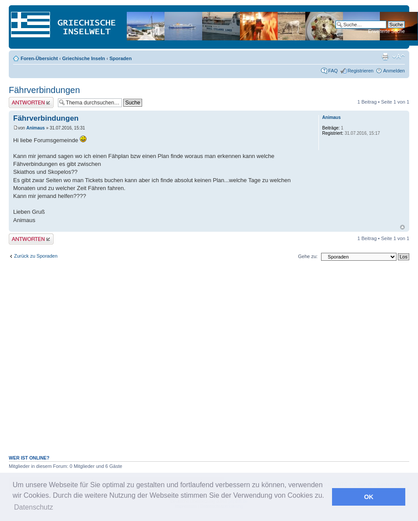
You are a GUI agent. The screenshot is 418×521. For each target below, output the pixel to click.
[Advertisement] (141, 363)
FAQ (333, 70)
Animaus (35, 128)
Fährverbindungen (44, 90)
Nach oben (402, 227)
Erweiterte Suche (386, 31)
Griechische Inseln (83, 58)
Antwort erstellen (31, 102)
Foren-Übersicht (39, 58)
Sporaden (120, 58)
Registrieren (360, 70)
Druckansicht (385, 57)
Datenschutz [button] (33, 507)
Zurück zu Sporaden (35, 256)
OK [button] (369, 496)
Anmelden (394, 70)
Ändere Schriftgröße (398, 57)
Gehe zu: (308, 256)
